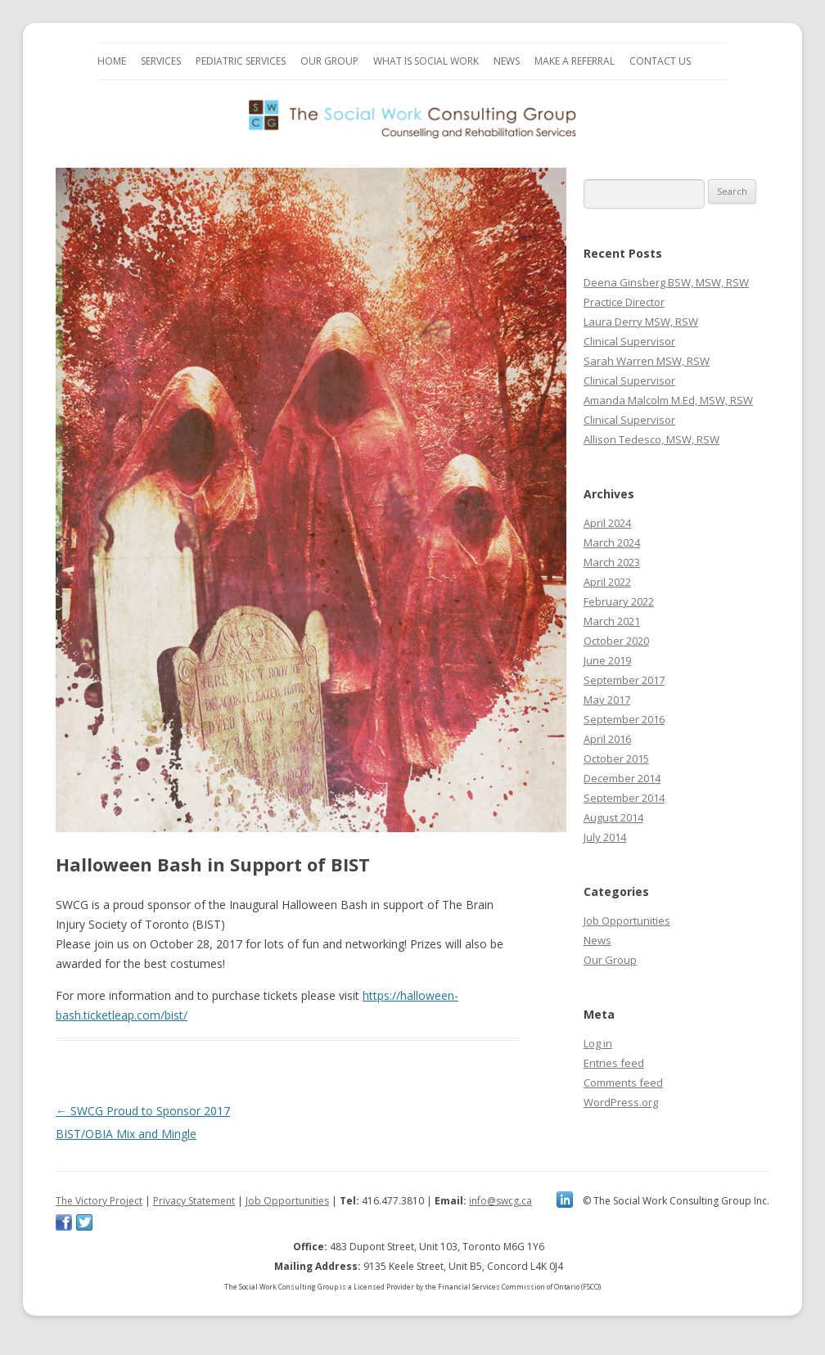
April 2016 (607, 739)
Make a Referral (574, 61)
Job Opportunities (627, 920)
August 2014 (613, 817)
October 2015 (616, 758)
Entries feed (614, 1063)
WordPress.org (621, 1102)
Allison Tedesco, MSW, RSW (651, 439)
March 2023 (612, 562)
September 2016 (624, 719)
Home (111, 61)
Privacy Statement (194, 1201)
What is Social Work (426, 61)
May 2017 (607, 699)
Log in (598, 1043)
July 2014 (605, 837)
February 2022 (619, 601)
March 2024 (612, 542)
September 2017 (624, 680)
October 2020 (616, 640)
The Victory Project (99, 1201)
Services (161, 61)
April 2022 (607, 581)
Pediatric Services (241, 61)
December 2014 (622, 778)
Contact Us (660, 61)
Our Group (329, 61)
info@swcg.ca (500, 1201)
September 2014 (624, 797)
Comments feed (623, 1082)
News (507, 61)
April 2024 (607, 522)
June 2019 (607, 660)
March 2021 (612, 621)
